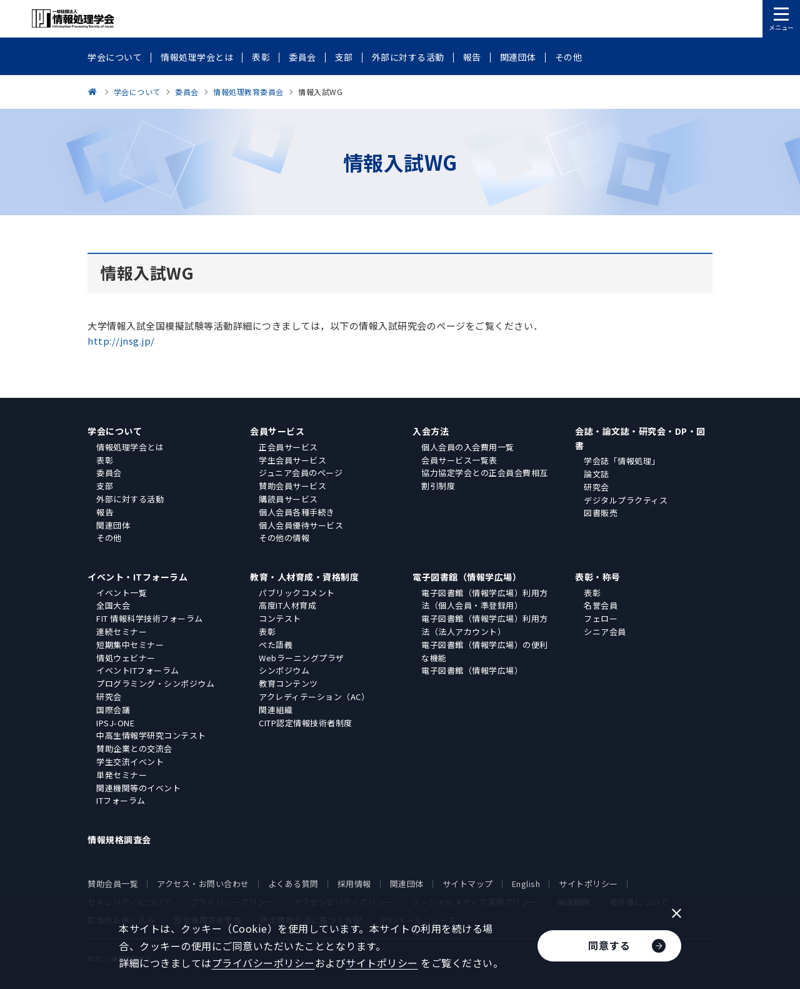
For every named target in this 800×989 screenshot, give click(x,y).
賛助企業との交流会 (134, 748)
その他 (109, 538)
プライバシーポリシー (263, 962)
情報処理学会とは (130, 447)
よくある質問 (293, 884)
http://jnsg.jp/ (121, 340)
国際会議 (113, 710)
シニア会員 (605, 631)
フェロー (601, 618)
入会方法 (430, 431)
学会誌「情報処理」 (622, 461)
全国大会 (113, 605)
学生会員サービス (292, 460)
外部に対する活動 (130, 499)
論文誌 (596, 474)
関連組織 (275, 710)
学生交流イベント (130, 762)
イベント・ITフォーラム (138, 577)
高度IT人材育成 (287, 605)
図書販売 (601, 513)
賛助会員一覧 (113, 884)
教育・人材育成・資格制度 (304, 577)
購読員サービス (288, 499)
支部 (104, 486)
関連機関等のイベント (138, 788)
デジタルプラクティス (626, 500)
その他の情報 (284, 538)
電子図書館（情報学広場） (466, 577)
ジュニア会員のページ (300, 473)
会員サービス (277, 431)
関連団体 (113, 525)
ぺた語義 (275, 645)
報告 (104, 512)
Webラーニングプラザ (301, 658)
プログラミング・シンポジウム (155, 683)
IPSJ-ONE (115, 723)
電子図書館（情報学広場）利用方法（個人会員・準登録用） (484, 599)
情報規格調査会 (119, 839)
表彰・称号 (598, 577)
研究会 (596, 487)
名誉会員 (601, 605)
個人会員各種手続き (297, 512)
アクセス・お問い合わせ (203, 884)
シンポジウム (284, 670)
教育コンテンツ (288, 683)
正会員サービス (288, 447)
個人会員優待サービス (301, 525)
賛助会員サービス (292, 486)
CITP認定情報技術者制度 (305, 723)
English (526, 884)
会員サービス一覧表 (459, 460)
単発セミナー (121, 775)
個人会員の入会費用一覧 (467, 447)
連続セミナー (121, 631)
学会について (115, 431)
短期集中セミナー (130, 645)
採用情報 (354, 884)
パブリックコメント (297, 593)
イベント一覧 (121, 593)
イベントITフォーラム (137, 670)
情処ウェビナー (126, 658)
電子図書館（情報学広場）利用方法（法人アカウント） (484, 624)
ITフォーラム (121, 800)
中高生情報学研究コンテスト (151, 735)
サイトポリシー (588, 884)
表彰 (104, 460)
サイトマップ (467, 884)
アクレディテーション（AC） (314, 696)
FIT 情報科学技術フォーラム (149, 618)
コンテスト (280, 618)
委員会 (109, 473)
